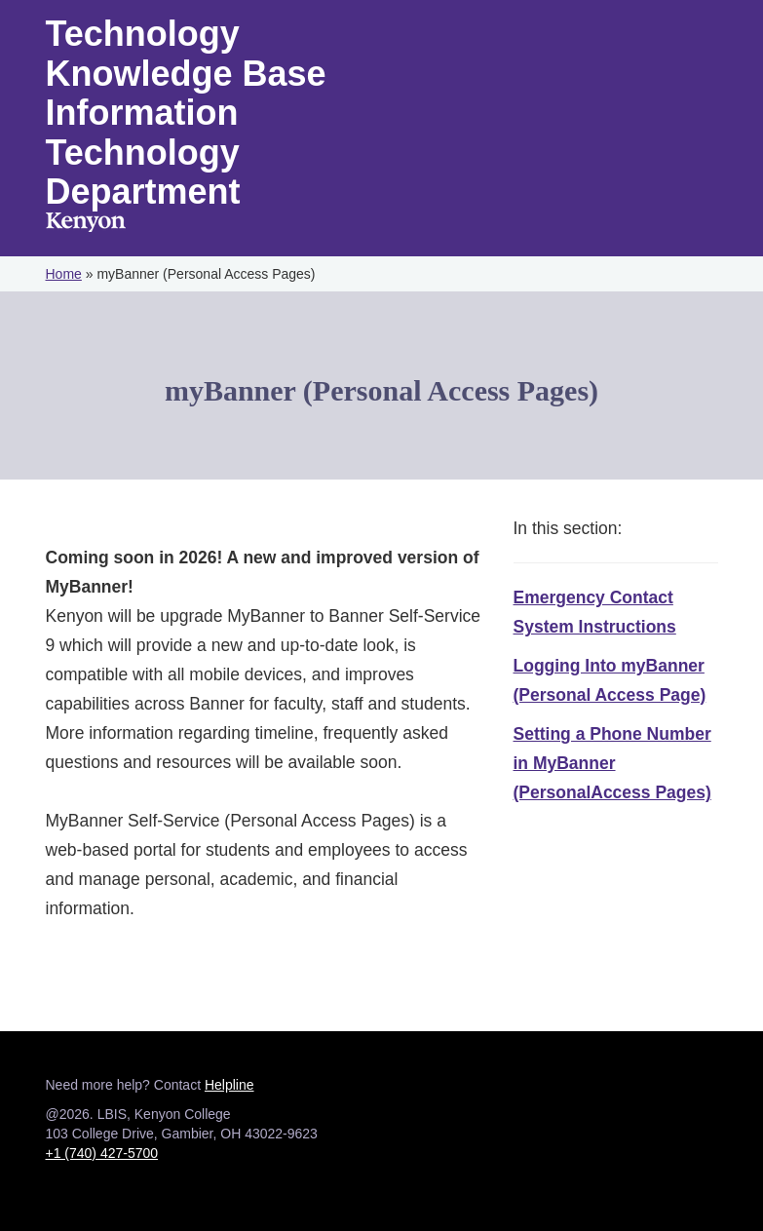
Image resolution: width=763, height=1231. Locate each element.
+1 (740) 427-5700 (102, 1153)
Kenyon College (86, 222)
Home (64, 274)
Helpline (229, 1085)
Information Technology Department (143, 152)
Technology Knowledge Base (186, 54)
